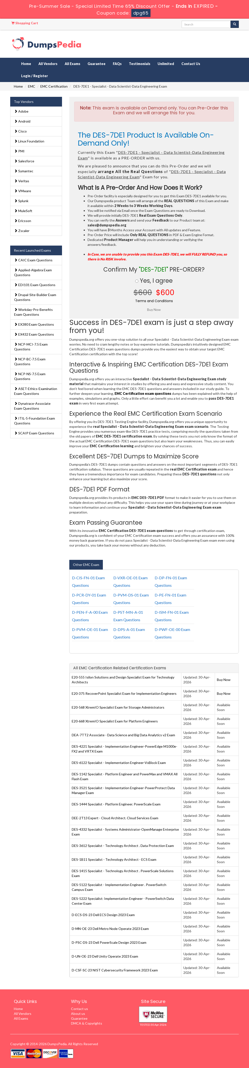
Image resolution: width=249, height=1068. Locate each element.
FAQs (117, 64)
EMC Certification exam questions (143, 393)
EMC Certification (54, 86)
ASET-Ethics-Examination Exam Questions (35, 391)
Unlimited (166, 64)
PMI (19, 151)
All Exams (72, 64)
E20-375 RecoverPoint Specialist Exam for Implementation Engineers (124, 693)
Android (22, 121)
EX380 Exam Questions (34, 324)
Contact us (79, 1009)
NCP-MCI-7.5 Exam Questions (31, 346)
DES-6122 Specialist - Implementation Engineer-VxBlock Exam (119, 763)
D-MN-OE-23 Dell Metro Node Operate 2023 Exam (110, 929)
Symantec (23, 171)
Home (26, 64)
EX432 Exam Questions (34, 334)
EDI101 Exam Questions (34, 285)
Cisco (20, 131)
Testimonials (139, 64)
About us (78, 1013)
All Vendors (47, 64)
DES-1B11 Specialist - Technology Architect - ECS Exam (114, 859)
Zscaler (21, 231)
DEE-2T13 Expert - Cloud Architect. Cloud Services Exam (115, 818)
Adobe (21, 111)
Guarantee (97, 64)
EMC (31, 86)
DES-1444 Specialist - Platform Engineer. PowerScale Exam (116, 804)
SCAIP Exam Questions (34, 433)
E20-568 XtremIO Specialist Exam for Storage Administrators (118, 707)
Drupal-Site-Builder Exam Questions (35, 297)
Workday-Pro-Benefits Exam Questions (33, 311)
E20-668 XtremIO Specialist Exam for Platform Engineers (115, 721)
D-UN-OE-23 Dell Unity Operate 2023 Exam (105, 956)
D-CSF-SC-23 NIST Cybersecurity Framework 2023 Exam (115, 970)
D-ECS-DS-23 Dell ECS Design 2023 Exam (103, 915)
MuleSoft (23, 211)
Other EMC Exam (86, 565)
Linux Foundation (29, 141)
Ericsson (22, 221)
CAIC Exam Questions (33, 260)
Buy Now (224, 680)
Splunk (21, 201)
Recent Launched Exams (32, 250)
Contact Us (190, 64)
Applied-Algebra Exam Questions (33, 272)
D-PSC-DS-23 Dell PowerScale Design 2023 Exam (109, 942)
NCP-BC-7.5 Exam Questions (29, 361)
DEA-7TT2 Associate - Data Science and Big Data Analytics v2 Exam (123, 735)
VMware (22, 191)
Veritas (21, 181)
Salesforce (24, 161)
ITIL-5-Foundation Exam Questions (34, 420)
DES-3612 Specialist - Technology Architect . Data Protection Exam (123, 846)
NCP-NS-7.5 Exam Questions (29, 376)
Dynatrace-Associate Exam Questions (32, 405)
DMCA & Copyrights (86, 1023)
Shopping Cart (24, 23)
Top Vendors (24, 101)
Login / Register (34, 76)
